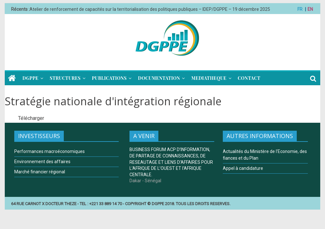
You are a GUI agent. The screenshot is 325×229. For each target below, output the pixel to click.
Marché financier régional (39, 171)
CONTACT (249, 78)
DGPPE (30, 78)
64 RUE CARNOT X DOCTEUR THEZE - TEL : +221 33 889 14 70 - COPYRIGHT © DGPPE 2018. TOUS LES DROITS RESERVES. (120, 203)
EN (310, 9)
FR (299, 9)
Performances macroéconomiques (49, 151)
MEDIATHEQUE (209, 78)
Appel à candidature (243, 168)
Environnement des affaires (42, 161)
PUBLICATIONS (109, 78)
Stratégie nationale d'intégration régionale (113, 101)
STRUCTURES (65, 78)
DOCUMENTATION (159, 78)
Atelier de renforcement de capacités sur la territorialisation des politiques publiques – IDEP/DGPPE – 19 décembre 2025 (150, 9)
